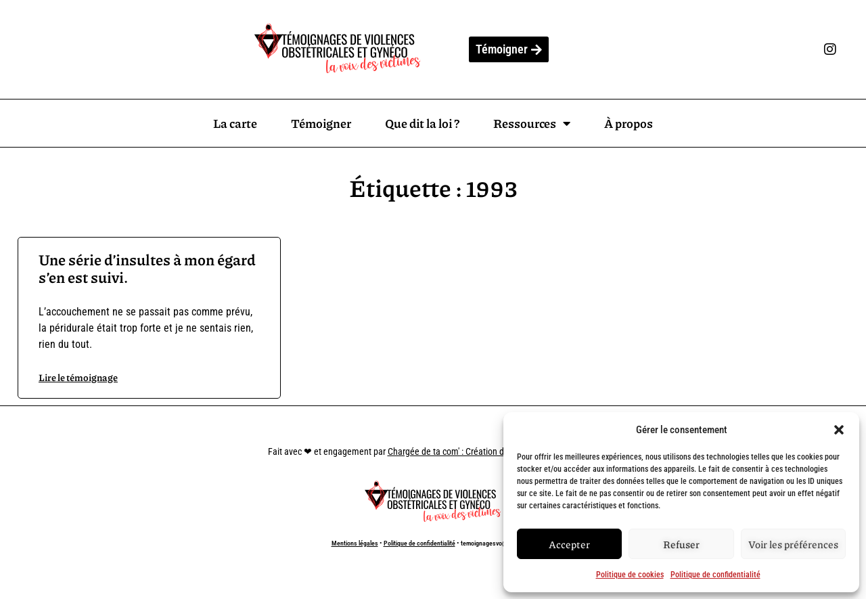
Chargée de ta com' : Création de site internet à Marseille (493, 451)
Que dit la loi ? (422, 123)
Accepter (569, 544)
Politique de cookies (630, 574)
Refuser (681, 544)
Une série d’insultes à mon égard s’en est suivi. (147, 268)
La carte (235, 123)
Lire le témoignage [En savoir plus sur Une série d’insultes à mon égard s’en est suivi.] (78, 377)
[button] (839, 430)
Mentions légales (355, 543)
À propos (628, 123)
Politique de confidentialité (715, 574)
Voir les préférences (793, 544)
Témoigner (321, 123)
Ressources (531, 123)
